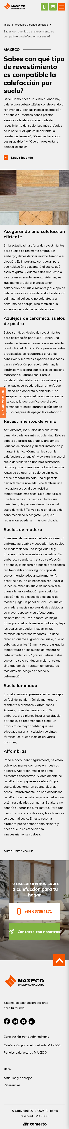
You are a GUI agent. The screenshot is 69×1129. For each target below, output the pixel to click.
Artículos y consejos (18, 1078)
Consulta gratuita (3, 402)
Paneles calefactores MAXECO (25, 1052)
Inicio (7, 24)
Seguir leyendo (22, 157)
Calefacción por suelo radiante (26, 1036)
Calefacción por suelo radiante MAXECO (32, 1045)
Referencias (12, 1085)
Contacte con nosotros (34, 931)
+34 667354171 (34, 911)
